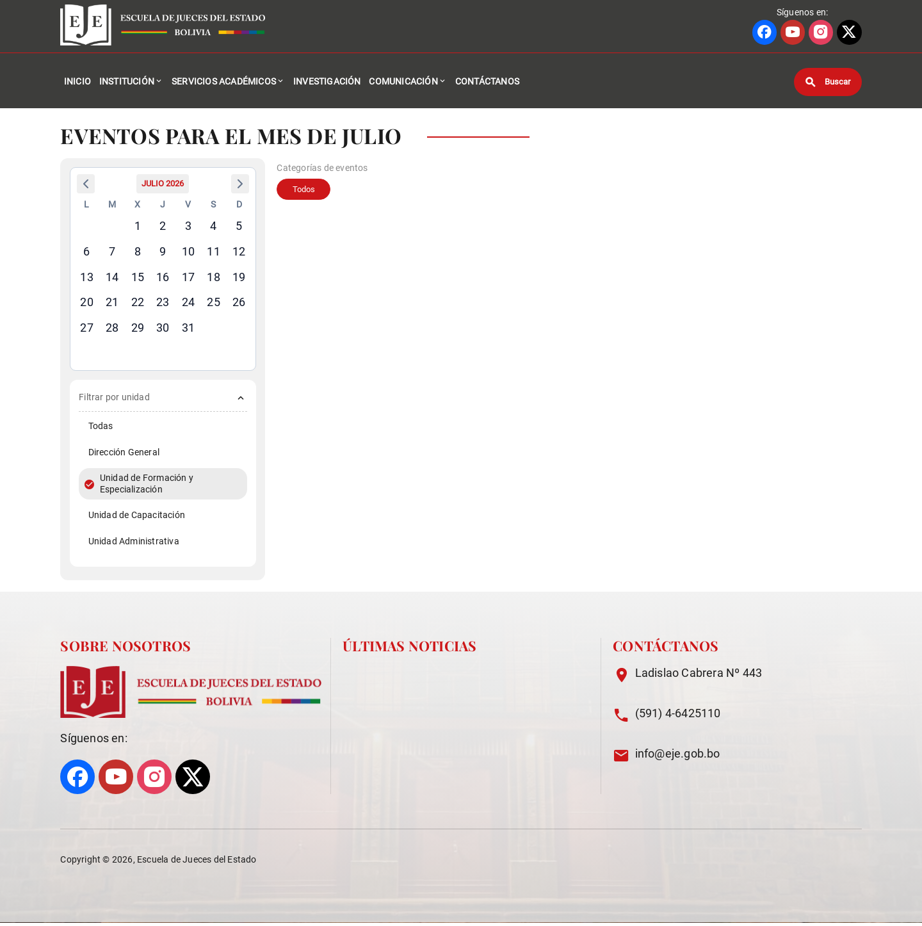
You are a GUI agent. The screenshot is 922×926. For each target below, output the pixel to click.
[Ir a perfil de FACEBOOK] (764, 32)
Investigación (327, 83)
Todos (306, 194)
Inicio (77, 83)
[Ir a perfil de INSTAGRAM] (821, 32)
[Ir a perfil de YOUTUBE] (792, 32)
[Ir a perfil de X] (849, 32)
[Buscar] (828, 83)
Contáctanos (487, 83)
